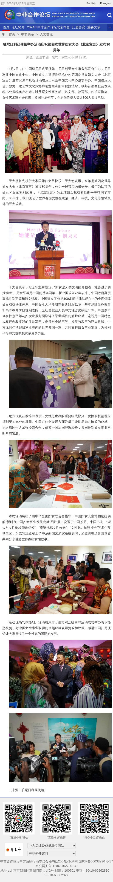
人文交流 (46, 34)
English (91, 3)
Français (105, 3)
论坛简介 (18, 27)
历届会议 (78, 27)
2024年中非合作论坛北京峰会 (48, 27)
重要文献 (93, 27)
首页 (6, 27)
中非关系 (27, 34)
